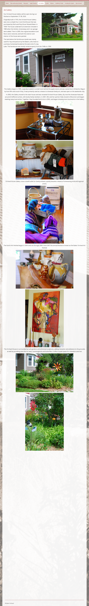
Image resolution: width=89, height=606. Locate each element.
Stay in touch (79, 3)
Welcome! (25, 3)
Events (46, 3)
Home (7, 3)
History (52, 3)
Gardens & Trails (59, 3)
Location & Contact (69, 3)
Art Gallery (41, 3)
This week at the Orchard (16, 3)
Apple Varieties (33, 3)
